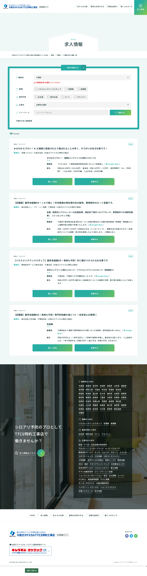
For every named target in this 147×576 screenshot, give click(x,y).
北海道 (81, 385)
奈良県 (88, 401)
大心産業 (112, 475)
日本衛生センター (118, 464)
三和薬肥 (82, 460)
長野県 (123, 393)
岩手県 (95, 385)
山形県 (116, 385)
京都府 (123, 397)
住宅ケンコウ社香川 (95, 460)
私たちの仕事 (82, 6)
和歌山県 (96, 401)
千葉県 (59, 55)
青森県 (88, 385)
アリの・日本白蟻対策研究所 (95, 444)
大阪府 (109, 397)
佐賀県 (81, 409)
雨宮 (80, 444)
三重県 (102, 397)
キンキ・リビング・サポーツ (106, 452)
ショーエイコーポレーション (90, 475)
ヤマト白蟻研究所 (86, 471)
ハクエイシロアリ (102, 467)
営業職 (71, 89)
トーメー (121, 475)
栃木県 (118, 389)
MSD (81, 464)
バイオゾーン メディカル (89, 487)
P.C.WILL (82, 479)
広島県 (81, 405)
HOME (32, 515)
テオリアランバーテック (99, 464)
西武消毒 (121, 460)
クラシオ (123, 452)
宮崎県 (109, 409)
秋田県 (109, 385)
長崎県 (88, 409)
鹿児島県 (117, 409)
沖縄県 (81, 412)
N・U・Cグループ (112, 448)
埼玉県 (104, 389)
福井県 (109, 393)
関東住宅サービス (86, 452)
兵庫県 (116, 397)
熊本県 (95, 409)
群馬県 (81, 393)
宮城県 (102, 385)
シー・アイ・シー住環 (103, 471)
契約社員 (53, 97)
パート (67, 97)
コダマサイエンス (86, 456)
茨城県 (111, 389)
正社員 (40, 97)
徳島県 (102, 405)
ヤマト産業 (104, 479)
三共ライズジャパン (112, 456)
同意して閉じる (32, 570)
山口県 (88, 405)
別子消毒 (98, 491)
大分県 (102, 409)
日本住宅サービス (86, 467)
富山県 (95, 393)
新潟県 (88, 393)
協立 (105, 475)
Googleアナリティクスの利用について (125, 562)
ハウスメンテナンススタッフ (49, 89)
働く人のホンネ (126, 6)
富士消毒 (114, 467)
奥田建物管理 (93, 479)
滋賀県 (81, 401)
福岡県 (123, 405)
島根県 (111, 401)
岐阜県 (95, 397)
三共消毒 (98, 456)
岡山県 (118, 401)
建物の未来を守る (97, 6)
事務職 (83, 89)
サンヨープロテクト (87, 483)
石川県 (102, 393)
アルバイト (81, 97)
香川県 (109, 405)
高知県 (116, 405)
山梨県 (116, 393)
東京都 (81, 389)
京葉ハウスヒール (86, 491)
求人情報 (44, 515)
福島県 (123, 385)
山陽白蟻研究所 (102, 483)
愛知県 (81, 397)
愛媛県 (95, 405)
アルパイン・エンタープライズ (91, 448)
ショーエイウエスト (108, 487)
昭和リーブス (110, 460)
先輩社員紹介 (112, 6)
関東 (52, 55)
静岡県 (88, 397)
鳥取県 (104, 401)
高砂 (86, 464)
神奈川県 (89, 389)
